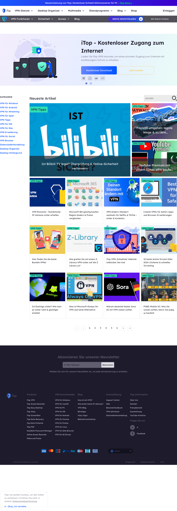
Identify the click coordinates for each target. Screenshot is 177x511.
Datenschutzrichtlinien (148, 462)
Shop (134, 10)
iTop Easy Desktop (35, 408)
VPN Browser (6, 140)
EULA (162, 462)
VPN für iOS (6, 124)
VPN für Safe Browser (64, 431)
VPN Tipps (5, 120)
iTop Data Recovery (35, 419)
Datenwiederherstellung (12, 144)
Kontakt (133, 404)
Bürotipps (82, 411)
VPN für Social (7, 136)
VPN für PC (60, 408)
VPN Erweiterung (9, 132)
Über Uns (134, 400)
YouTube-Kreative (138, 415)
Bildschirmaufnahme (86, 419)
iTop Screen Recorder (36, 404)
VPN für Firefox (61, 423)
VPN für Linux (61, 427)
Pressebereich (136, 408)
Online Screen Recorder (37, 434)
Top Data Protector (35, 423)
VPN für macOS (61, 404)
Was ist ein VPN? (85, 400)
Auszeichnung (136, 411)
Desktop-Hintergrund (11, 153)
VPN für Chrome (62, 419)
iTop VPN (31, 400)
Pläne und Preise (34, 438)
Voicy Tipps (82, 415)
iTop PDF (30, 427)
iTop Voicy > (126, 3)
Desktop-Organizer (9, 148)
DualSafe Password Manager (39, 431)
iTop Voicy (31, 411)
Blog (77, 19)
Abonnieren (107, 365)
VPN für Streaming (9, 111)
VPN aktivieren (112, 411)
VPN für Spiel (7, 115)
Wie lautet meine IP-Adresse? (90, 404)
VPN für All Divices (63, 434)
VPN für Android (8, 107)
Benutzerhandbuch (114, 408)
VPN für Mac (6, 128)
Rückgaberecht (130, 462)
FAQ (108, 404)
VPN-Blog (82, 408)
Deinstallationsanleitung (116, 415)
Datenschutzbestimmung (25, 501)
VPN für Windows (9, 103)
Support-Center (113, 400)
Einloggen (169, 10)
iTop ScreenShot (33, 415)
